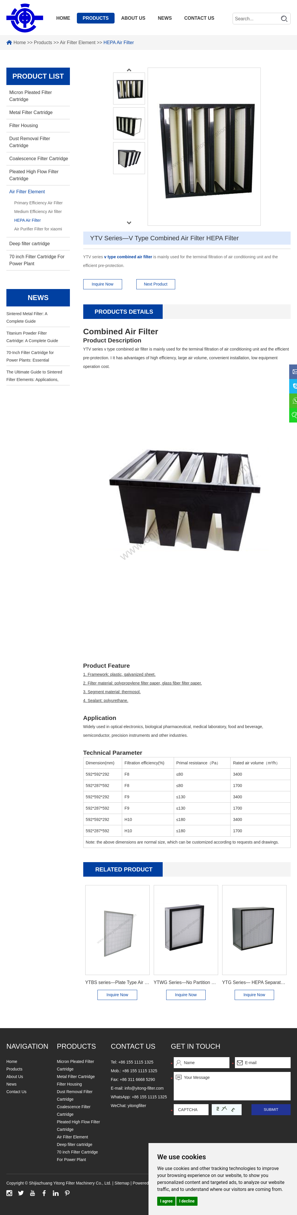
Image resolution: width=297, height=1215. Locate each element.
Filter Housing (23, 125)
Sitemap (123, 1183)
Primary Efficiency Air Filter (38, 203)
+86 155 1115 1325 (149, 1097)
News (165, 18)
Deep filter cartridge (29, 243)
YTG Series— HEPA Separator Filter (254, 982)
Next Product (155, 284)
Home (63, 18)
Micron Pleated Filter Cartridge (30, 96)
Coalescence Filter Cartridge (38, 158)
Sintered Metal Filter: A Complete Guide (26, 317)
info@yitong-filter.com (144, 1088)
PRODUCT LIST (38, 76)
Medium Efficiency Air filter (38, 211)
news (38, 298)
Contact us (133, 1046)
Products (96, 18)
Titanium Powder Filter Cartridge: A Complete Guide (32, 337)
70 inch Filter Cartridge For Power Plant (36, 260)
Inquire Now (102, 284)
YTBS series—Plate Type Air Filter (117, 982)
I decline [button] (187, 1201)
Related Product (123, 869)
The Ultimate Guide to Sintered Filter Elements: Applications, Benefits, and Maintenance (34, 376)
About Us (133, 18)
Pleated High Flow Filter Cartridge (34, 175)
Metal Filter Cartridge (30, 112)
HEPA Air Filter (119, 42)
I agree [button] (166, 1201)
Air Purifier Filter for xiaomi (38, 229)
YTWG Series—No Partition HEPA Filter (186, 982)
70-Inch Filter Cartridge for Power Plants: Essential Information (30, 357)
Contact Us (199, 18)
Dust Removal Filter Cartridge (29, 142)
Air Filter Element (78, 42)
